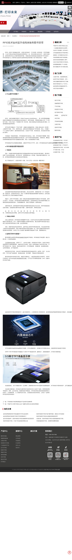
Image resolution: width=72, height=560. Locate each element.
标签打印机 (4, 450)
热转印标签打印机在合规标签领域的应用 (47, 416)
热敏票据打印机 (59, 103)
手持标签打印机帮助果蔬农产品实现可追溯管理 (19, 401)
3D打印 (18, 447)
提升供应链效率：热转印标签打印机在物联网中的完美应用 (18, 418)
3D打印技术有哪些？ (58, 88)
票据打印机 (4, 452)
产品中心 (23, 2)
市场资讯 (24, 31)
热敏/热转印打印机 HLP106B (61, 147)
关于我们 (16, 31)
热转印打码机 (58, 127)
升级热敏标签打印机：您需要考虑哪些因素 (47, 421)
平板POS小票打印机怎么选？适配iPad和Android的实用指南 (23, 404)
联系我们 (39, 2)
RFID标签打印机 (22, 237)
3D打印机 (57, 118)
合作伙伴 (56, 31)
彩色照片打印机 (59, 109)
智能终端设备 (4, 438)
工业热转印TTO (5, 445)
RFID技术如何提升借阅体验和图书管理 (29, 36)
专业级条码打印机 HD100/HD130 (62, 142)
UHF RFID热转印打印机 (20, 258)
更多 (68, 42)
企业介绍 (44, 2)
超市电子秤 (64, 115)
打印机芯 (3, 461)
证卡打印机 (4, 447)
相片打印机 (58, 100)
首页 (14, 2)
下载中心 (28, 2)
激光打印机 (4, 459)
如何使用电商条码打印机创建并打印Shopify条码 (15, 414)
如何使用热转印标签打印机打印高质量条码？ (15, 416)
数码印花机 (58, 130)
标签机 (56, 115)
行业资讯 (14, 36)
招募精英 (54, 2)
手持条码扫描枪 (59, 121)
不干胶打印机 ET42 (58, 149)
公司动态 (48, 31)
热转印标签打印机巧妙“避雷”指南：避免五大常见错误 (50, 414)
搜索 (61, 2)
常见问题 (49, 2)
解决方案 (33, 2)
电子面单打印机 (59, 112)
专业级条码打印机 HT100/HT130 (62, 140)
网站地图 (57, 469)
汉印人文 (18, 445)
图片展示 (32, 31)
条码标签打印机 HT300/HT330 (61, 145)
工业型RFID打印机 (10, 242)
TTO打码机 (58, 106)
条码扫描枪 (4, 454)
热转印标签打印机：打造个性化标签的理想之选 (15, 421)
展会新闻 (40, 31)
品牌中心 (17, 2)
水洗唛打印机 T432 (58, 152)
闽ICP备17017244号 (49, 469)
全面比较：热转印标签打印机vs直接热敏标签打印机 (49, 418)
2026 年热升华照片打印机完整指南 (62, 62)
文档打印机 (58, 124)
